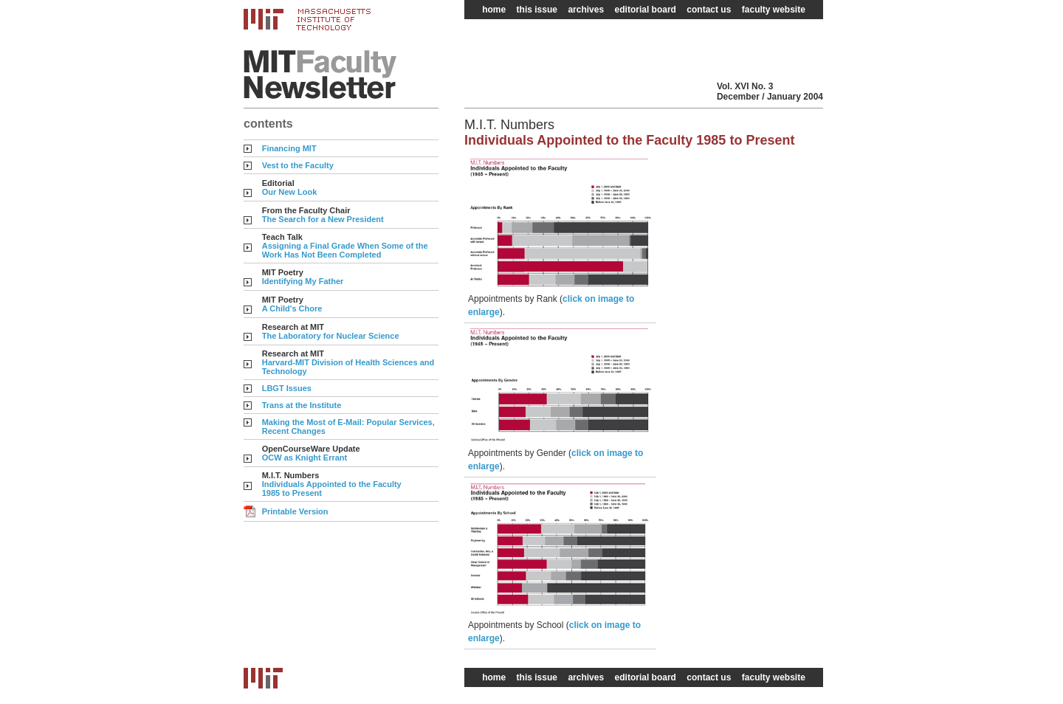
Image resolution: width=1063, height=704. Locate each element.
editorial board (645, 9)
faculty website (773, 9)
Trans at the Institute (302, 405)
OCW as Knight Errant (305, 457)
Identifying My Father (303, 281)
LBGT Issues (287, 388)
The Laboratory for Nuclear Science (330, 335)
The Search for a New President (323, 219)
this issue (537, 9)
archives (586, 9)
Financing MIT (289, 148)
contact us (709, 9)
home (494, 9)
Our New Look (289, 191)
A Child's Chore (292, 308)
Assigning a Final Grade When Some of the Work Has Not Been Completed (345, 250)
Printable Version (295, 511)
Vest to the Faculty (298, 165)
